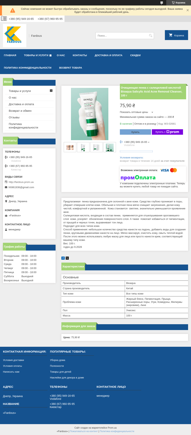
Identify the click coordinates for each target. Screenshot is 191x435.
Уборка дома (57, 360)
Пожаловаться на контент (84, 431)
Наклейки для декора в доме (67, 377)
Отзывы (14, 117)
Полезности (57, 365)
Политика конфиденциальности (27, 67)
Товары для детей (60, 371)
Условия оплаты (12, 365)
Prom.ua (112, 427)
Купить (135, 132)
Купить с (167, 132)
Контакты (80, 55)
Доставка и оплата (108, 55)
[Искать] (150, 35)
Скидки (135, 55)
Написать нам (11, 371)
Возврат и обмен (20, 110)
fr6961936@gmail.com (21, 187)
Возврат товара (70, 67)
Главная (10, 55)
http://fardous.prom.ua (21, 182)
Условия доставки (13, 360)
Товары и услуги (36, 55)
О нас (61, 55)
